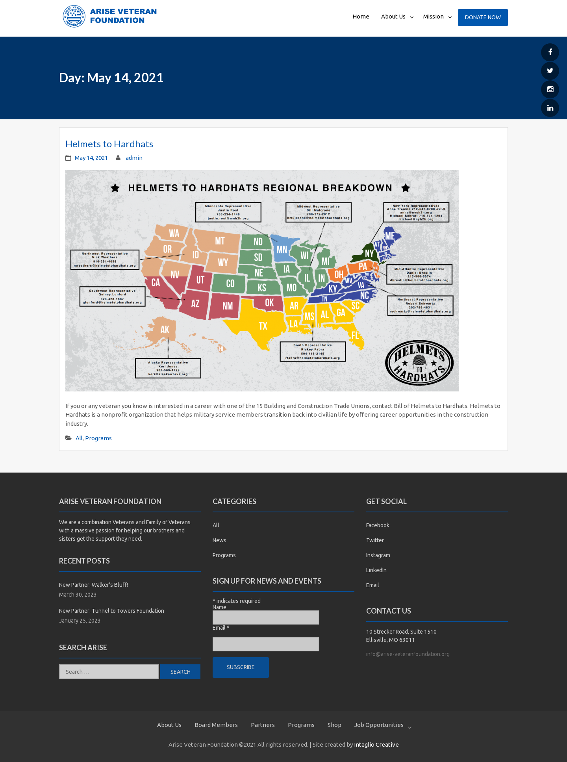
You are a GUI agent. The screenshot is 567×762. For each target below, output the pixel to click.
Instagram (378, 555)
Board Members (216, 724)
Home (360, 16)
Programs (98, 438)
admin (134, 157)
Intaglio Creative (376, 744)
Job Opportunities (379, 724)
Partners (263, 724)
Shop (334, 724)
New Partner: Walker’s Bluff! (93, 585)
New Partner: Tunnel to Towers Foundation (111, 611)
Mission (433, 16)
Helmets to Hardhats (109, 143)
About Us (393, 16)
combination (96, 522)
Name (219, 607)
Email (221, 628)
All (79, 438)
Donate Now (483, 17)
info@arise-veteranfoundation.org (408, 654)
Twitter (375, 540)
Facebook (377, 525)
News (219, 540)
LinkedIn (376, 570)
